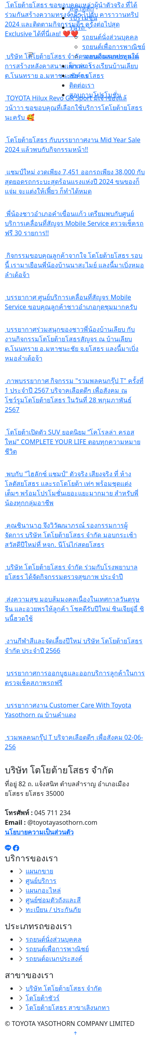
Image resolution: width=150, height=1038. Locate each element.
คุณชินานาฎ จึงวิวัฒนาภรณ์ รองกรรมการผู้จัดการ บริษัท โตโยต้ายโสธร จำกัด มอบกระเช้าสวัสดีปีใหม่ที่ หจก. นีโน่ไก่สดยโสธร (71, 535)
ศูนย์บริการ (41, 880)
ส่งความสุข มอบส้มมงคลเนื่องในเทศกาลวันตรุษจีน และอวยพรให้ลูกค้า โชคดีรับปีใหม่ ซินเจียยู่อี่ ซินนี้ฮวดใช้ (74, 609)
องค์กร (78, 75)
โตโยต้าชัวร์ (43, 997)
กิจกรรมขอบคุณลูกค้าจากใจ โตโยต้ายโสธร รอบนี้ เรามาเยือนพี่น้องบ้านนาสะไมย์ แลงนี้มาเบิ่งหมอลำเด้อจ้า (74, 265)
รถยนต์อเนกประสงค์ (110, 56)
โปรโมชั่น (83, 17)
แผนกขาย (39, 871)
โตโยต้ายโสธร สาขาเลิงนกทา (68, 1007)
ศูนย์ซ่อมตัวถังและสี (53, 899)
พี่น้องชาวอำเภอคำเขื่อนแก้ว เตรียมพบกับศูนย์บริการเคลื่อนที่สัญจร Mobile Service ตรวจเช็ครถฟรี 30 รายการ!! (74, 223)
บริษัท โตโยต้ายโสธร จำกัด (64, 988)
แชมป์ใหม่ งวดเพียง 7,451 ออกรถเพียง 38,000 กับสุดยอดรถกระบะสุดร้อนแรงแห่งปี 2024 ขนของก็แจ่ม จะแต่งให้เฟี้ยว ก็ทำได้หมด (75, 181)
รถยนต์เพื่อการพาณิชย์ (113, 46)
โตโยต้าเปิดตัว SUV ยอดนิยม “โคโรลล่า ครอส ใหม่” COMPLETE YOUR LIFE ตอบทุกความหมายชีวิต (72, 442)
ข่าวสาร (80, 65)
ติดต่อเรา (81, 85)
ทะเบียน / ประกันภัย (53, 909)
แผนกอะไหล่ (43, 890)
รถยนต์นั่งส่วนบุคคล (110, 37)
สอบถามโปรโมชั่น (95, 94)
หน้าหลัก (81, 8)
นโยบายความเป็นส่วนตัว (39, 832)
